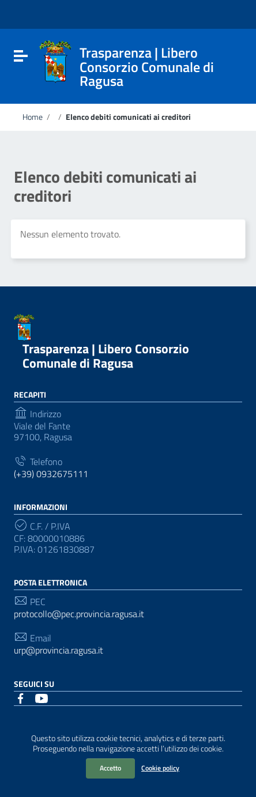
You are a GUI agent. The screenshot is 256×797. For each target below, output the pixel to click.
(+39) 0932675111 (51, 474)
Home (32, 117)
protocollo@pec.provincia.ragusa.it (79, 614)
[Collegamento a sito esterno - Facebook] (21, 697)
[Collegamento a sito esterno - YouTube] (41, 697)
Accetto (110, 767)
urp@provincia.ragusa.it (58, 650)
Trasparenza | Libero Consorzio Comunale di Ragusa (105, 356)
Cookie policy (160, 767)
